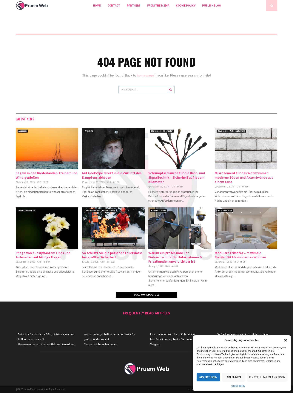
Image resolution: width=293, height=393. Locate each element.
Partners (134, 5)
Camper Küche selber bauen (100, 344)
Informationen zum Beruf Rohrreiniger (173, 334)
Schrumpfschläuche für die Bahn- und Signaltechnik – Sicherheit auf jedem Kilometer (176, 177)
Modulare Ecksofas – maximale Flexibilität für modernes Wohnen (240, 255)
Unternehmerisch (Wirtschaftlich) (100, 211)
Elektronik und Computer (162, 131)
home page (145, 75)
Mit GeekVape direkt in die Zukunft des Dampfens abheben (111, 175)
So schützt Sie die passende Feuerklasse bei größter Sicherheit (112, 255)
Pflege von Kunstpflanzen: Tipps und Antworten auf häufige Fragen (43, 255)
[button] (285, 340)
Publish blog (211, 5)
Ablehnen (233, 377)
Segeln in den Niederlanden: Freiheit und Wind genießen (46, 175)
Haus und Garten (158, 211)
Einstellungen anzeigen (267, 377)
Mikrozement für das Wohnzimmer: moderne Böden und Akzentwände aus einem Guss (244, 177)
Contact (113, 5)
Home (97, 5)
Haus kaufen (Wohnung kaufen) (231, 131)
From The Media (158, 5)
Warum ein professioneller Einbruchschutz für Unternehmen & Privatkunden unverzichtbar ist (175, 257)
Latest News (25, 118)
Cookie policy (238, 386)
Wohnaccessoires (26, 211)
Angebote (22, 131)
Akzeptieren (208, 377)
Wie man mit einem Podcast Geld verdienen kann (46, 344)
